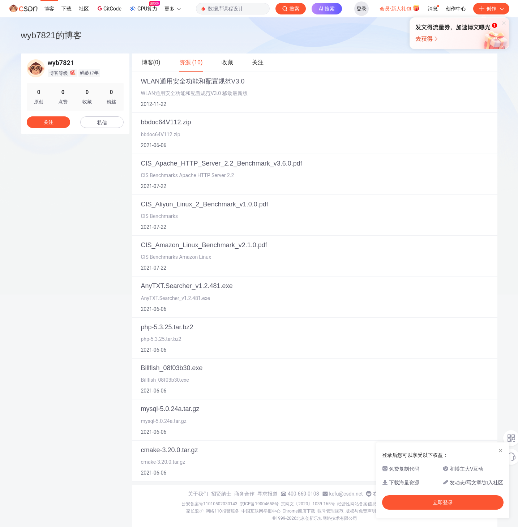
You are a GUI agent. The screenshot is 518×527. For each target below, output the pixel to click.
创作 (491, 9)
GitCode (108, 8)
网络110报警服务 (222, 511)
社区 (84, 9)
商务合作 (244, 494)
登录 (361, 9)
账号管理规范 (330, 511)
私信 (102, 122)
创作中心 (456, 9)
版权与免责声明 (361, 511)
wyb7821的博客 (51, 35)
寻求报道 (267, 494)
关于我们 (198, 494)
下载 (66, 9)
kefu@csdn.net (346, 494)
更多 (172, 9)
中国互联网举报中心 (261, 511)
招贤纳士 (221, 494)
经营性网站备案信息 (356, 503)
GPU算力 (144, 6)
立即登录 (443, 502)
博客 (49, 9)
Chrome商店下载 (299, 511)
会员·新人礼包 (400, 8)
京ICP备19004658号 (259, 503)
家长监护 (195, 511)
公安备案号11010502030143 (209, 503)
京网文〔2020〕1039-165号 (308, 503)
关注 (48, 122)
